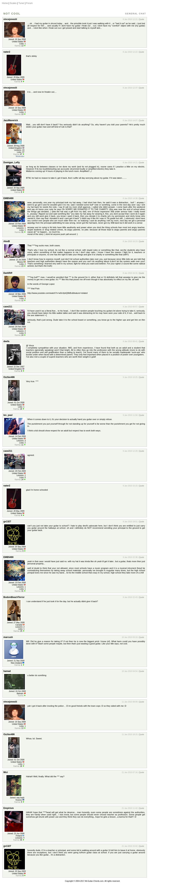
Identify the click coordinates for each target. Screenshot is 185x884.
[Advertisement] (164, 72)
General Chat (135, 13)
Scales (13, 3)
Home (5, 3)
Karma (17, 46)
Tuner (21, 3)
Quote (141, 19)
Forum (29, 3)
